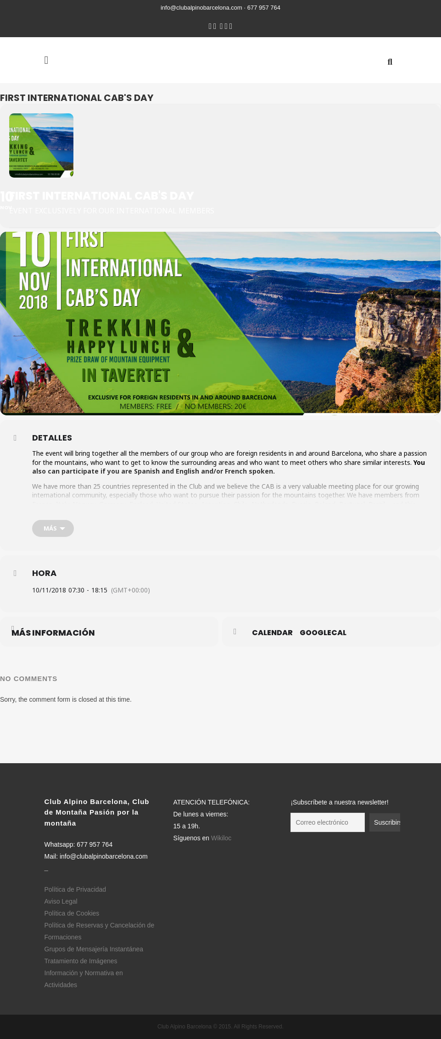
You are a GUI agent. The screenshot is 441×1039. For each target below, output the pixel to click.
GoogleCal (323, 632)
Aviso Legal (61, 901)
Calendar (272, 632)
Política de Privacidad (75, 889)
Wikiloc (221, 838)
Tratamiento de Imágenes (81, 961)
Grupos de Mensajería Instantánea (94, 949)
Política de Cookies (72, 913)
